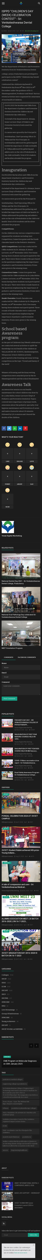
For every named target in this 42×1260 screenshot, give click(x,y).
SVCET (4, 979)
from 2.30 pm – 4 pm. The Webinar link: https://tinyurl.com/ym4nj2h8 (16, 1103)
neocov (5, 1150)
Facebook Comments (27, 657)
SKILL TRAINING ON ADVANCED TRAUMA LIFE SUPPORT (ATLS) (19, 1114)
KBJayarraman (7, 822)
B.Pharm (5, 1108)
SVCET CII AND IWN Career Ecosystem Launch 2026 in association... (24, 1205)
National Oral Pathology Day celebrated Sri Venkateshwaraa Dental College (19, 616)
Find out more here (20, 1253)
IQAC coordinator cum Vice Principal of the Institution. (17, 1131)
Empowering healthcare (19, 1150)
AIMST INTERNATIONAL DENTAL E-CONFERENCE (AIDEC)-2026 (27, 1184)
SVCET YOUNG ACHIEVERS (12, 1029)
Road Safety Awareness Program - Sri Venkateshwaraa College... (27, 774)
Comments (8, 657)
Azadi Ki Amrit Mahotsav (11, 1137)
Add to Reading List (32, 31)
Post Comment (9, 699)
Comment (6, 682)
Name (4, 663)
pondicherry (27, 1137)
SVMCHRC (6, 1002)
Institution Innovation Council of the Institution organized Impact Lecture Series (18, 1120)
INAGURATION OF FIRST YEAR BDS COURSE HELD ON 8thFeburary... (27, 750)
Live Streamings (8, 1010)
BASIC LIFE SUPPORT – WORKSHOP (27, 1193)
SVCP (4, 994)
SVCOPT (5, 990)
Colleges (5, 975)
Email (4, 673)
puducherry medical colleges (13, 1079)
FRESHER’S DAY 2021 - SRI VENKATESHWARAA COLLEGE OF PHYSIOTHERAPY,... (26, 722)
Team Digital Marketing (12, 536)
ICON (4, 987)
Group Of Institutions (10, 1014)
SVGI (3, 1006)
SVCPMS (5, 998)
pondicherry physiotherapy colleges (24, 1108)
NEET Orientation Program (12, 648)
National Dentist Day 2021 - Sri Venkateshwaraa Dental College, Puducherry (21, 582)
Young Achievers (9, 1021)
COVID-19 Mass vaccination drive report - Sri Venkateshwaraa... (27, 762)
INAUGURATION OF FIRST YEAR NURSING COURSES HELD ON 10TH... (26, 736)
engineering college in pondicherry (15, 1084)
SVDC (4, 31)
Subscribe (33, 1235)
